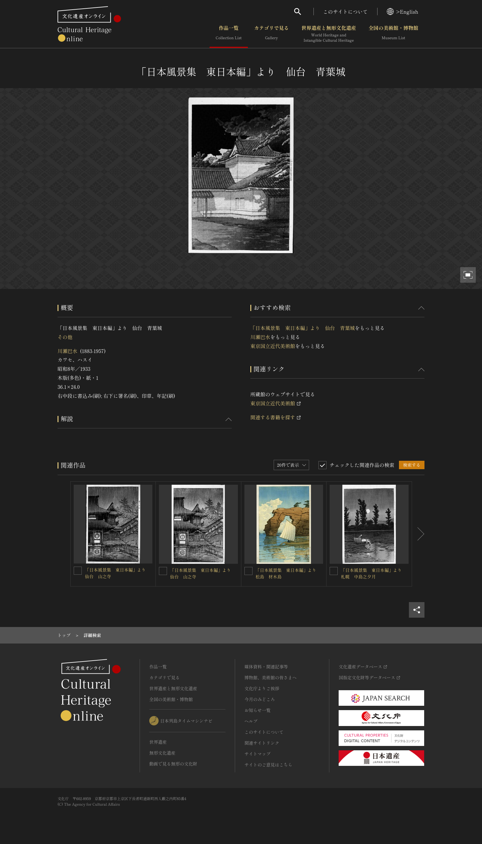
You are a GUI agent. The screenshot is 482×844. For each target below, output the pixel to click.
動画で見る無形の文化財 (173, 764)
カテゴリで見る (271, 34)
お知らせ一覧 (257, 710)
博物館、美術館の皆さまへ (270, 677)
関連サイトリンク (261, 743)
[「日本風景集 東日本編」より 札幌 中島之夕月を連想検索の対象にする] (334, 571)
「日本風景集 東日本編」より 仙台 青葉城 (302, 328)
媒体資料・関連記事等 (266, 666)
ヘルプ (250, 721)
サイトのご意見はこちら (268, 764)
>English (402, 11)
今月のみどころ (259, 699)
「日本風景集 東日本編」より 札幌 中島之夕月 (373, 573)
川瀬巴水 (67, 351)
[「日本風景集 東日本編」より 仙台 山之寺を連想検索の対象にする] (78, 571)
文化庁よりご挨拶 (261, 688)
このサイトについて (345, 11)
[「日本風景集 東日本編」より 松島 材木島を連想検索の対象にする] (248, 571)
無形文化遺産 (162, 753)
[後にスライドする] (418, 534)
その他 (65, 337)
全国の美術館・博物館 (393, 34)
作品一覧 (229, 34)
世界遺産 (158, 742)
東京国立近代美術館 (272, 346)
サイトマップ (257, 754)
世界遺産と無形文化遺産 (328, 34)
